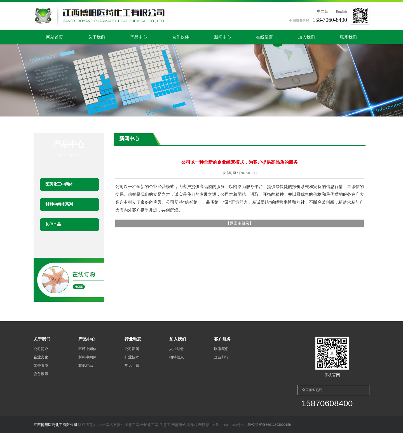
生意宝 (165, 425)
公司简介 (41, 349)
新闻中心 (222, 37)
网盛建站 (178, 425)
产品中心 (138, 37)
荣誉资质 (41, 365)
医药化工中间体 (59, 184)
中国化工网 (130, 425)
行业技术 (132, 357)
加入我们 (306, 37)
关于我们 (96, 37)
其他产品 (53, 224)
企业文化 (41, 357)
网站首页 (54, 37)
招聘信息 (176, 357)
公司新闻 (132, 349)
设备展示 (41, 374)
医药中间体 (87, 349)
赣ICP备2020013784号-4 (224, 425)
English (341, 11)
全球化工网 (149, 425)
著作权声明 (196, 425)
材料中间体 (87, 357)
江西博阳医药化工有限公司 (55, 425)
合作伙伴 (180, 37)
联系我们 (348, 37)
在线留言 (264, 37)
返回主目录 (239, 223)
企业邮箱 (221, 357)
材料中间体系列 (59, 204)
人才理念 (176, 349)
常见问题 (132, 365)
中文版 (322, 11)
